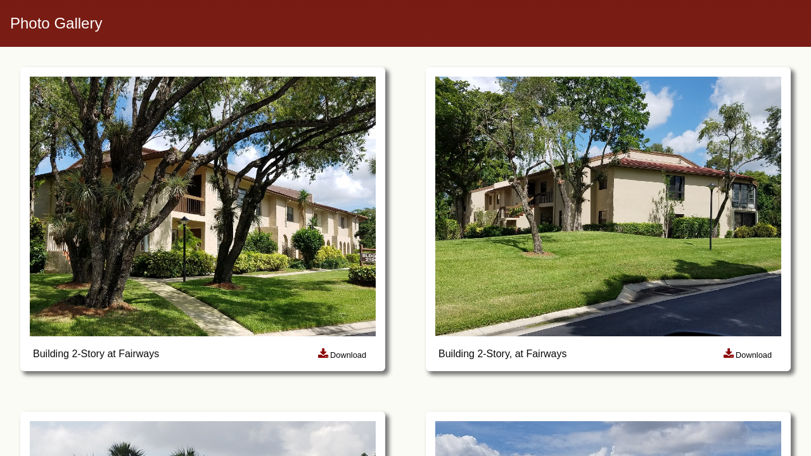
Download (342, 355)
